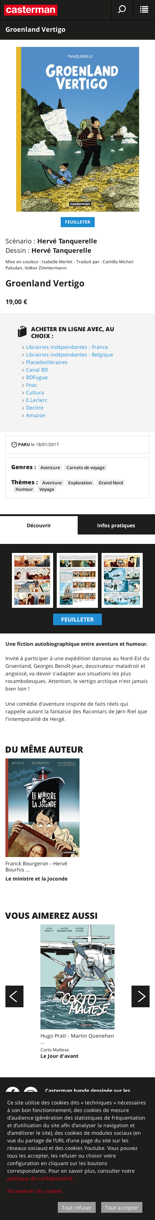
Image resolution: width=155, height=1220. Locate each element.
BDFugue (37, 377)
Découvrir (39, 525)
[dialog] (77, 1156)
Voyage (46, 489)
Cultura (35, 392)
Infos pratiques (116, 525)
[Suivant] (141, 996)
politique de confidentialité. (40, 1178)
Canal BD (37, 369)
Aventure (50, 467)
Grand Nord (111, 483)
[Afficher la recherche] (122, 10)
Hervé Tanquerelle (67, 241)
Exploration (80, 483)
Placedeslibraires (47, 362)
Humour (24, 489)
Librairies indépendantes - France (67, 346)
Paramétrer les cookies (34, 1190)
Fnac (31, 384)
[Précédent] (14, 996)
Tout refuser (77, 1207)
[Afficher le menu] (144, 10)
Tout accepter (121, 1207)
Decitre (34, 407)
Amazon (36, 415)
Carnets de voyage (85, 467)
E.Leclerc (36, 400)
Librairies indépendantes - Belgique (69, 354)
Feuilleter (77, 222)
